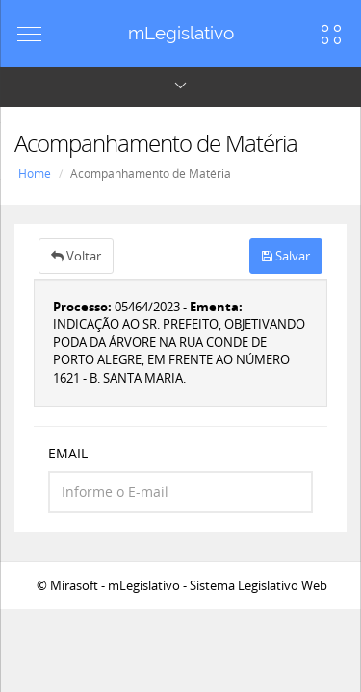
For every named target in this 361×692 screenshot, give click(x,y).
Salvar (286, 255)
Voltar (76, 255)
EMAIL (68, 453)
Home (34, 173)
